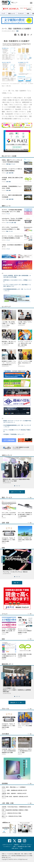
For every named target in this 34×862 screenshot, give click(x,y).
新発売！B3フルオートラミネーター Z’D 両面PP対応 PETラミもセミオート (17, 421)
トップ (3, 13)
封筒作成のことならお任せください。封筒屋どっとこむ (17, 280)
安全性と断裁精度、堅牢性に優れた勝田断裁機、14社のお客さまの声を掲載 (17, 276)
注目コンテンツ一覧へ (16, 492)
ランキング (20, 13)
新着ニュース (11, 13)
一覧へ (30, 497)
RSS (21, 848)
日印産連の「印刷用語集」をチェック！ (14, 434)
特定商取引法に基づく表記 (24, 846)
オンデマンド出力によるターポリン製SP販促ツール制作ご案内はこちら (17, 285)
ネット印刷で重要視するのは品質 (21, 448)
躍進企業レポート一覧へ (16, 702)
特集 (28, 13)
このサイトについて (7, 844)
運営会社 (16, 844)
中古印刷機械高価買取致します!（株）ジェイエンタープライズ (17, 290)
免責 (14, 846)
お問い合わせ (15, 848)
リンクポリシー (7, 846)
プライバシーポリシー (26, 844)
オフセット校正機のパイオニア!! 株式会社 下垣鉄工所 (17, 430)
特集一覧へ (16, 582)
